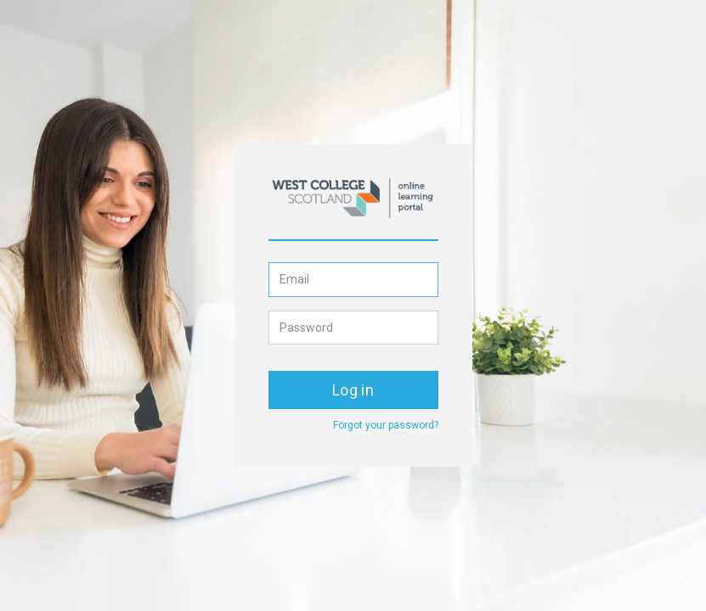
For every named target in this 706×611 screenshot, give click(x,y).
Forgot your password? (385, 425)
